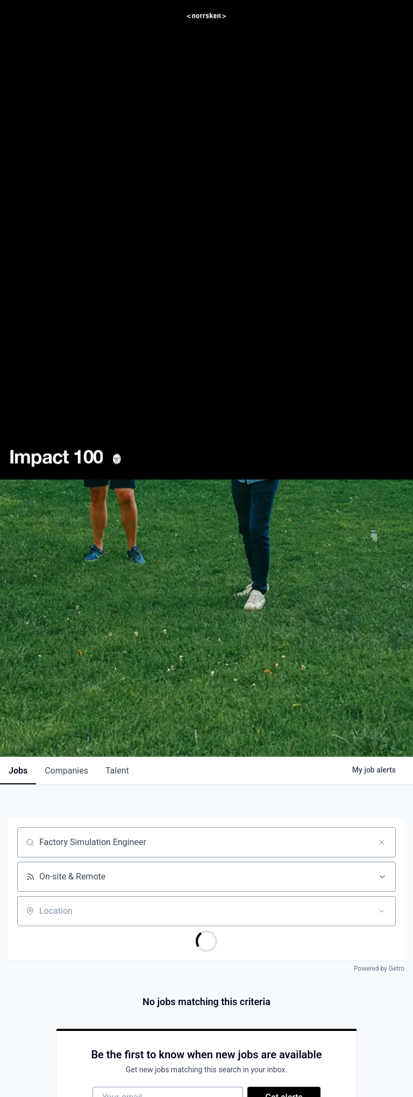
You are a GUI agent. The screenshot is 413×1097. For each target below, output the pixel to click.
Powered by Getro (379, 968)
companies (66, 771)
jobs (18, 771)
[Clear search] (382, 842)
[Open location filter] (382, 911)
